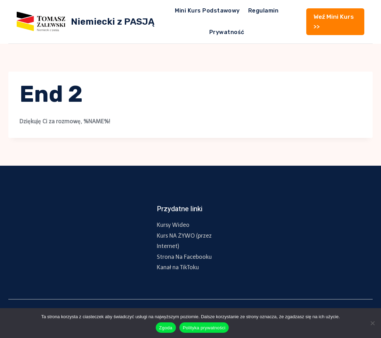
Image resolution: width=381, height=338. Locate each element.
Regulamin (263, 10)
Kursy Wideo (173, 225)
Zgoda (165, 327)
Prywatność (226, 32)
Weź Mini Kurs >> (334, 21)
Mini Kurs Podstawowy (207, 10)
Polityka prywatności (204, 327)
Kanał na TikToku (178, 267)
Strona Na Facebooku (184, 257)
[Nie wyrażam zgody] (372, 323)
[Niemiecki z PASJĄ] (85, 21)
